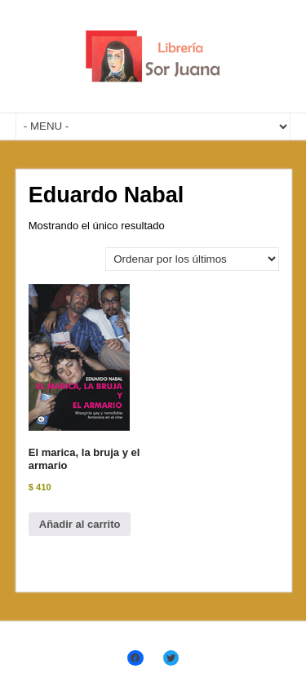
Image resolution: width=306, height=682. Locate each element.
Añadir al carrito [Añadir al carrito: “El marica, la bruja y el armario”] (80, 524)
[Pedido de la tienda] (192, 259)
